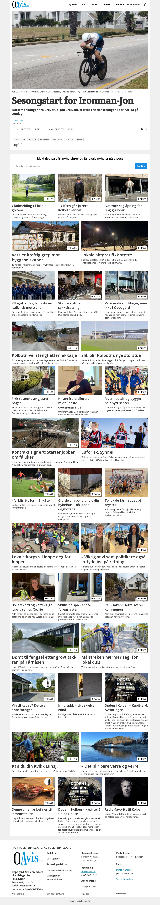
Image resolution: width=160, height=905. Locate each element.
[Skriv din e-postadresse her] (73, 166)
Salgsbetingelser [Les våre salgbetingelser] (124, 879)
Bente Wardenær (124, 869)
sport (79, 139)
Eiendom (119, 4)
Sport (84, 4)
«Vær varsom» (34, 889)
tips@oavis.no (88, 871)
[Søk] (145, 4)
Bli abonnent (133, 4)
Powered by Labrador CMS (80, 901)
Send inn (141, 166)
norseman (57, 139)
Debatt (106, 4)
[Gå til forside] (20, 4)
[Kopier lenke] (146, 129)
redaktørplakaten (22, 885)
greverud (32, 139)
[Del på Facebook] (142, 129)
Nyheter (72, 4)
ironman (44, 139)
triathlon (20, 139)
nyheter (69, 139)
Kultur (95, 4)
